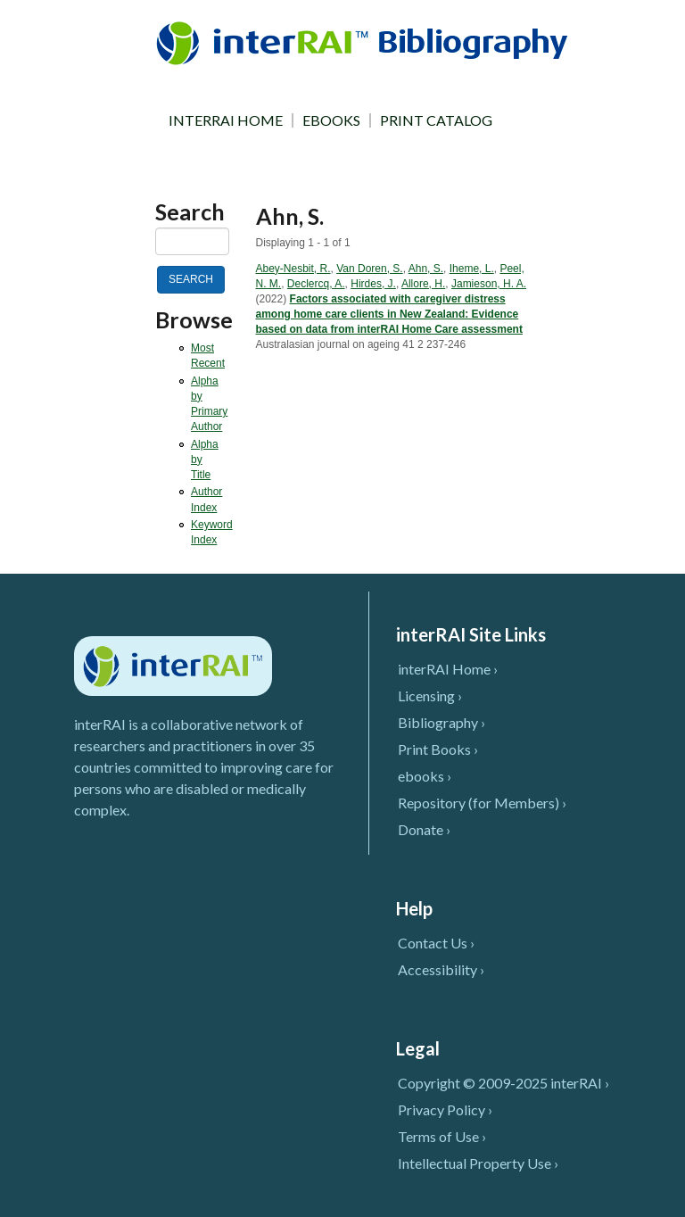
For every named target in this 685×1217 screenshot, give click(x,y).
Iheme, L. (472, 268)
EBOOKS (331, 120)
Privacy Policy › (445, 1109)
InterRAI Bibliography (365, 42)
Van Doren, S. (369, 268)
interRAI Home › (448, 668)
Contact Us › (436, 942)
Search (190, 212)
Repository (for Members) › (482, 802)
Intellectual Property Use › (478, 1163)
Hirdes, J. (373, 283)
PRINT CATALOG (436, 120)
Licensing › (430, 695)
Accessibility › (441, 969)
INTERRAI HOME (226, 120)
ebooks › (424, 775)
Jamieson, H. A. (488, 283)
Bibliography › (441, 722)
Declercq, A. (316, 283)
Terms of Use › (442, 1136)
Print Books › (438, 749)
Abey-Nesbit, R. (293, 268)
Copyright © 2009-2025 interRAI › (503, 1082)
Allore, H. (423, 283)
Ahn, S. (426, 268)
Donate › (424, 829)
